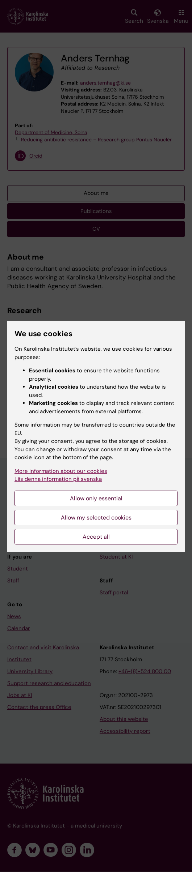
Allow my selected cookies (96, 517)
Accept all (96, 536)
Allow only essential (96, 498)
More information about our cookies (60, 471)
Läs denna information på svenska (58, 479)
